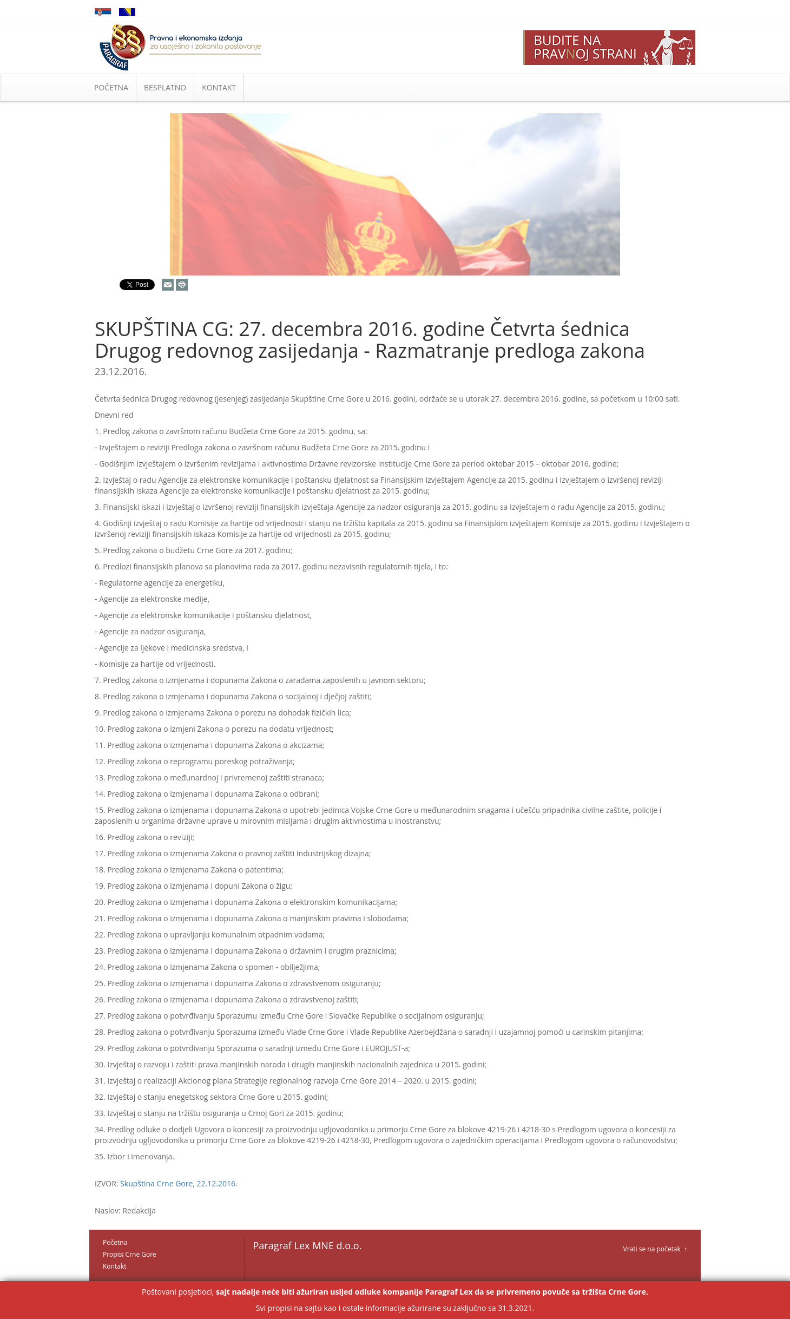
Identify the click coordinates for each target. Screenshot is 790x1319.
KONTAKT (219, 87)
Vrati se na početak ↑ (655, 1249)
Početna (115, 1242)
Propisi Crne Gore (129, 1254)
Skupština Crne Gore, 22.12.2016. (179, 1183)
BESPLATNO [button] (165, 87)
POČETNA (111, 87)
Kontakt (114, 1266)
